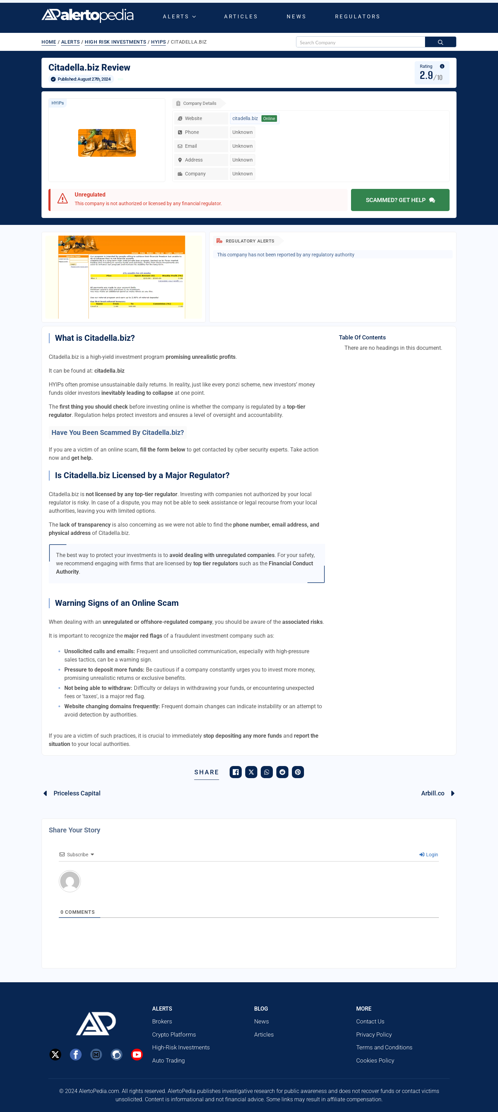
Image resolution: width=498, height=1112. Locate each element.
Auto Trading (168, 1060)
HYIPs (158, 42)
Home (49, 42)
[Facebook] (76, 1054)
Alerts (176, 16)
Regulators (358, 16)
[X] (55, 1054)
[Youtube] (137, 1054)
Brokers (162, 1021)
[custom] (96, 1054)
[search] (440, 42)
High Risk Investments (115, 42)
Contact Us (370, 1021)
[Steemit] (116, 1054)
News (297, 16)
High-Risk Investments (181, 1047)
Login (428, 854)
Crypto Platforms (174, 1034)
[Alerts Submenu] (195, 16)
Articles (241, 16)
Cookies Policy (375, 1060)
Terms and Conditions (384, 1047)
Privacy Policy (374, 1034)
